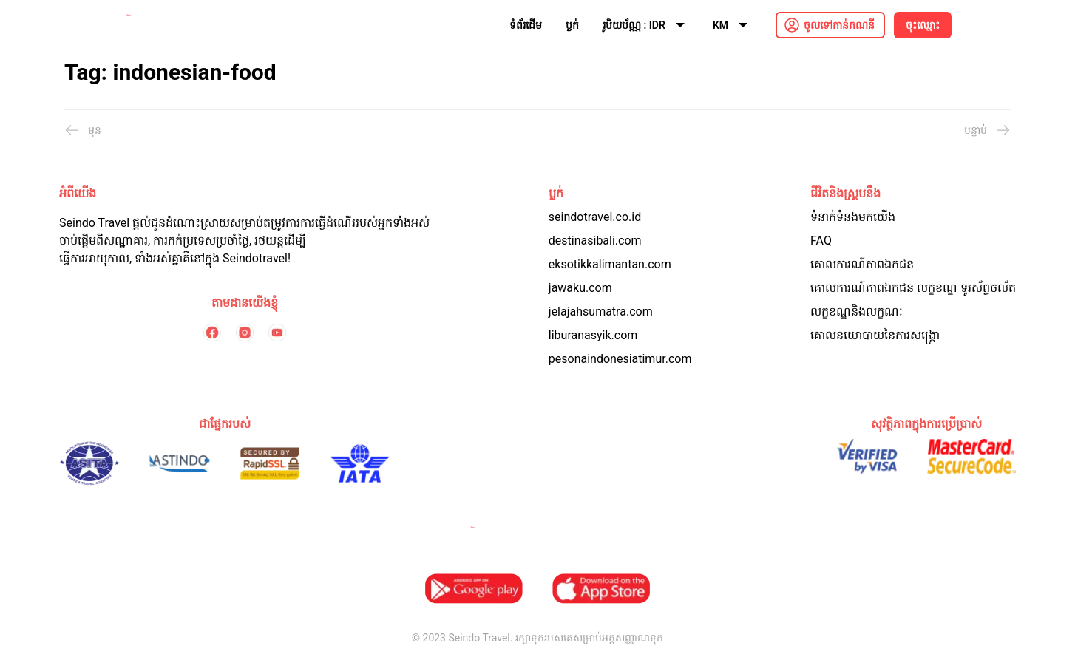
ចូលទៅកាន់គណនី (839, 25)
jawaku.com (580, 288)
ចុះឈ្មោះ (923, 25)
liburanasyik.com (593, 335)
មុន (82, 130)
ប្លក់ (572, 25)
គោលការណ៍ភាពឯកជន (862, 264)
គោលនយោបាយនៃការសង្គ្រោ (875, 335)
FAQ (821, 241)
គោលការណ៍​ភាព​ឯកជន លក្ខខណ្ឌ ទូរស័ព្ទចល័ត (913, 288)
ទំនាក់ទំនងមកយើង (852, 217)
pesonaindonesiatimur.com (620, 359)
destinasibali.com (595, 241)
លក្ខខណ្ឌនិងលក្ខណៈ (856, 311)
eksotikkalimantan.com (610, 264)
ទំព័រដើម (525, 25)
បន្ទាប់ (987, 130)
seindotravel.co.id (595, 217)
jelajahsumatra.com (601, 311)
